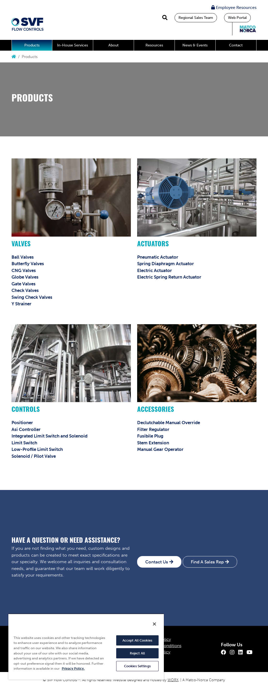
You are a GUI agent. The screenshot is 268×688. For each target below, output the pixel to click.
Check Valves (25, 290)
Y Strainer (21, 303)
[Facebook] (223, 652)
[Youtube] (250, 652)
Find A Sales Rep (207, 561)
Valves (21, 244)
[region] (86, 647)
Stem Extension (153, 442)
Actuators (153, 244)
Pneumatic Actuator (157, 257)
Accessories (155, 410)
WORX (173, 680)
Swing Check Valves (32, 297)
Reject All (137, 653)
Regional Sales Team (195, 17)
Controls (26, 410)
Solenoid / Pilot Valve (34, 456)
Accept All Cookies (137, 640)
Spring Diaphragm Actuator (165, 263)
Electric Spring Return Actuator (169, 277)
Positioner (22, 422)
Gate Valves (24, 283)
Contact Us (156, 561)
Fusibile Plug (150, 436)
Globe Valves (25, 277)
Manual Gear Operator (160, 449)
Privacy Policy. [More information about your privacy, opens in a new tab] (73, 668)
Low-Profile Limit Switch (37, 449)
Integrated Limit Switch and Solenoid (49, 436)
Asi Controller (26, 429)
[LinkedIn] (240, 652)
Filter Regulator (153, 429)
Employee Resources (233, 7)
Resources (154, 45)
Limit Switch (24, 442)
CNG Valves (24, 270)
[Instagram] (232, 652)
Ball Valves (23, 257)
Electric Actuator (154, 270)
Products (32, 45)
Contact (236, 45)
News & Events (195, 45)
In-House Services (72, 45)
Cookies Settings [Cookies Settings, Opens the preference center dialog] (137, 666)
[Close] (154, 624)
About (113, 45)
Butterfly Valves (28, 263)
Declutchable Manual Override (168, 422)
